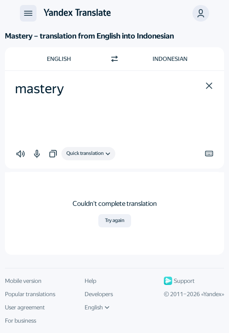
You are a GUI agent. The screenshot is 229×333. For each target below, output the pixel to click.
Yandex (212, 294)
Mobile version (23, 281)
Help (90, 281)
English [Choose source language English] (59, 59)
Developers (99, 294)
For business (20, 320)
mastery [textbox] (39, 89)
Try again (114, 220)
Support (179, 281)
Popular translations (30, 294)
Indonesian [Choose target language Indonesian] (170, 59)
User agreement (25, 307)
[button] (209, 85)
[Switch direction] (114, 58)
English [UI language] (97, 307)
